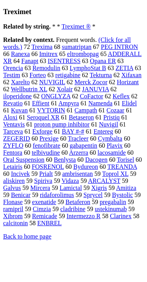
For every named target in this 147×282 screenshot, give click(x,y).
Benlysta (65, 159)
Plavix (115, 145)
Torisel (125, 159)
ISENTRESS (64, 61)
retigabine (67, 75)
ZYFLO (13, 145)
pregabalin (113, 202)
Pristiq (111, 117)
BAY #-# (73, 131)
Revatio (13, 103)
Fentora (12, 152)
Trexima (42, 46)
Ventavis (14, 124)
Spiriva (43, 180)
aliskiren (14, 180)
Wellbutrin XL (29, 89)
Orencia (13, 68)
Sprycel (93, 195)
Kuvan (19, 110)
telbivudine (46, 152)
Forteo (37, 75)
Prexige (48, 138)
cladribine (72, 209)
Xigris (99, 187)
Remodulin (46, 68)
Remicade (44, 216)
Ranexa (20, 54)
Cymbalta (110, 138)
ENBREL (49, 223)
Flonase (13, 202)
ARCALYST (104, 180)
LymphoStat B (88, 68)
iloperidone (17, 96)
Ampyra (68, 103)
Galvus (12, 187)
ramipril (13, 209)
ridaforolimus (57, 195)
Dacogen (96, 159)
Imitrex (48, 54)
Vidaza (70, 180)
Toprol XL (115, 173)
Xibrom (13, 216)
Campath (85, 110)
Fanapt (29, 61)
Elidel (129, 103)
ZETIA (124, 68)
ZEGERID (16, 138)
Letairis (12, 166)
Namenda (100, 103)
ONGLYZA (56, 96)
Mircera (40, 187)
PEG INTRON (119, 46)
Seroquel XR (43, 117)
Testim (11, 75)
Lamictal (71, 187)
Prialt (46, 173)
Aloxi (10, 117)
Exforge (42, 131)
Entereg (103, 131)
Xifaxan (131, 75)
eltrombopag (83, 54)
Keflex (121, 96)
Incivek (20, 173)
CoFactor (91, 96)
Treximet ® (76, 26)
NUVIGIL (52, 82)
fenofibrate (46, 145)
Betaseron (81, 117)
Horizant (128, 82)
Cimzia (42, 209)
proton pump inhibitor (61, 124)
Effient (40, 103)
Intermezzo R (84, 216)
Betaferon (77, 202)
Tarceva (13, 131)
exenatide (44, 202)
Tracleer (78, 138)
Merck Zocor (90, 82)
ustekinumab (111, 209)
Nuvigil (108, 124)
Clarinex (120, 216)
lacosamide (112, 152)
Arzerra (78, 152)
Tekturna (101, 75)
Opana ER (103, 61)
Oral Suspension (23, 159)
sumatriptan (77, 46)
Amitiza (126, 187)
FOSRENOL (48, 166)
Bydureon (85, 166)
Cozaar (115, 110)
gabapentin (83, 145)
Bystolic (122, 195)
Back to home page (27, 236)
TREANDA (122, 166)
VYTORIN (51, 110)
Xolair (64, 89)
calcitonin (15, 223)
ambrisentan (77, 173)
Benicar (21, 195)
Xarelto (20, 82)
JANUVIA (95, 89)
